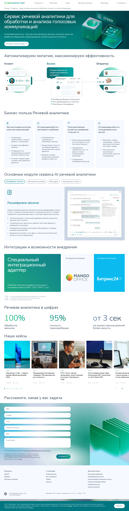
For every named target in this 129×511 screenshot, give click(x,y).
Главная (7, 8)
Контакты (48, 481)
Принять (119, 506)
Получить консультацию (15, 44)
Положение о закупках (94, 484)
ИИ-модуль (54, 181)
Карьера (48, 479)
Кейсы (68, 3)
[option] (17, 362)
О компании (121, 3)
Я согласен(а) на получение (28, 451)
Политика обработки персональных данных (100, 479)
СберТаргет (7, 476)
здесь (20, 459)
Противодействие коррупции (96, 476)
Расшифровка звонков (14, 181)
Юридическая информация (95, 474)
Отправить (62, 456)
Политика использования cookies (96, 481)
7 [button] (19, 388)
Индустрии (53, 3)
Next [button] (122, 388)
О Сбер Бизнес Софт (51, 474)
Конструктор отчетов (71, 181)
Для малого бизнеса (85, 3)
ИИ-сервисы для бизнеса (11, 479)
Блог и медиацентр (51, 476)
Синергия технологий (94, 487)
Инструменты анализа (36, 181)
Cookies (70, 506)
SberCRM (6, 474)
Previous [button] (115, 388)
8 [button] (21, 388)
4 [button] (11, 388)
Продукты (38, 3)
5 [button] (14, 388)
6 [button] (16, 388)
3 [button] (9, 388)
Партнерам (104, 3)
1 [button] (4, 388)
